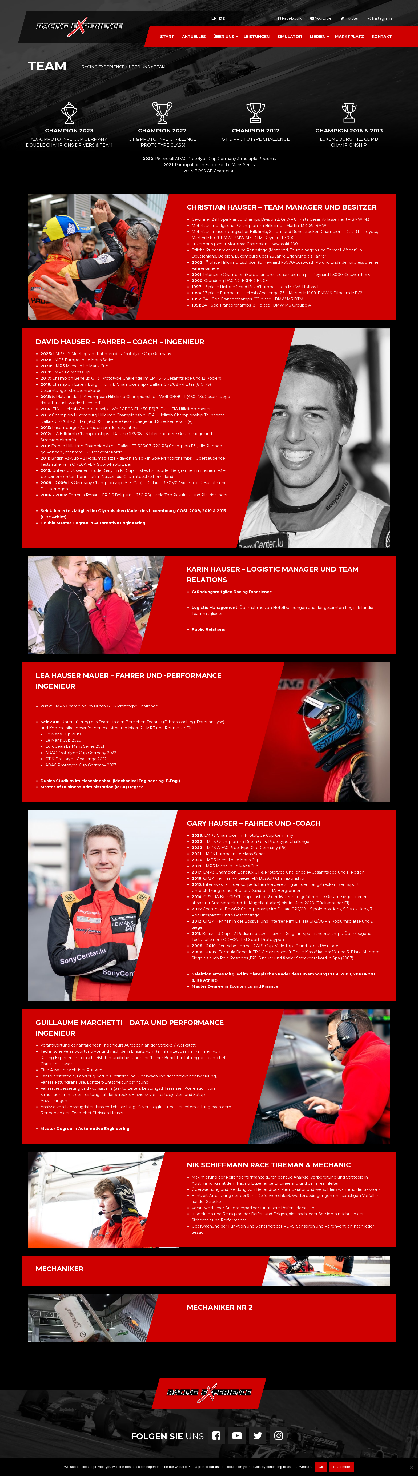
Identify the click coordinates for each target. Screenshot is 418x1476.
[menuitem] (167, 36)
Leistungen (257, 36)
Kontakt (382, 36)
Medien (317, 36)
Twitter (349, 18)
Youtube (321, 18)
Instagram (380, 18)
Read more (341, 1467)
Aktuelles (194, 36)
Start (167, 36)
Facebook (290, 18)
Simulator (289, 36)
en (214, 18)
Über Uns (223, 36)
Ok (321, 1467)
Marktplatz (349, 36)
